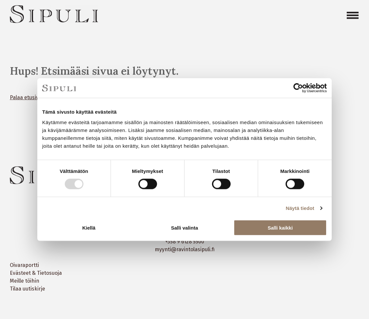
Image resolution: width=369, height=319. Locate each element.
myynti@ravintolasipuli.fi (185, 249)
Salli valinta (184, 227)
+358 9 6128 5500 (184, 241)
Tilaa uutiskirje (27, 289)
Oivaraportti (24, 265)
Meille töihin (24, 281)
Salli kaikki (280, 227)
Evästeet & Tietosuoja (36, 273)
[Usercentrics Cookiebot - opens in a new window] (298, 88)
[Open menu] (352, 15)
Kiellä (88, 227)
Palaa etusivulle (28, 97)
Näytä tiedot (300, 208)
